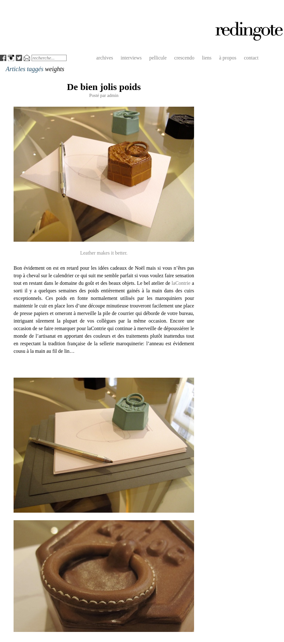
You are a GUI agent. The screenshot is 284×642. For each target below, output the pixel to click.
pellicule (158, 57)
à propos (227, 57)
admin (112, 95)
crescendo (184, 57)
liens (206, 57)
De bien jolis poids (104, 87)
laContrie (181, 283)
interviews (131, 57)
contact (251, 57)
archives (104, 57)
